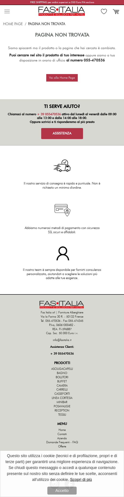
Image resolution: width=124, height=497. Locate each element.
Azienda (62, 438)
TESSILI (62, 414)
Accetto (61, 491)
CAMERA (62, 385)
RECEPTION (62, 410)
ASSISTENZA (62, 133)
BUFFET (62, 381)
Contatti (62, 434)
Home (62, 430)
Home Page (13, 24)
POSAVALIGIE (62, 406)
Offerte (62, 446)
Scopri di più (81, 480)
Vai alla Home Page (62, 77)
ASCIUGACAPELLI (62, 369)
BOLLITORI (62, 377)
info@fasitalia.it (62, 340)
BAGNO (62, 373)
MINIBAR (62, 402)
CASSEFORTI (62, 394)
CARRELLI (62, 389)
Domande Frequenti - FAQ (62, 442)
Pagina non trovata (46, 24)
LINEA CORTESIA (62, 398)
